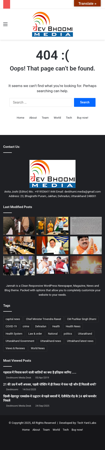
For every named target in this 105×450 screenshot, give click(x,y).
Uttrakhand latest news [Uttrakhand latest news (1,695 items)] (80, 341)
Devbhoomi (12, 389)
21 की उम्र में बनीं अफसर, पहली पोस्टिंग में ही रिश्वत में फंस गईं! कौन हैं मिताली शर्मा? (49, 384)
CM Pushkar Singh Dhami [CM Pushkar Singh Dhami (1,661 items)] (81, 319)
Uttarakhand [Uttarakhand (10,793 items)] (85, 333)
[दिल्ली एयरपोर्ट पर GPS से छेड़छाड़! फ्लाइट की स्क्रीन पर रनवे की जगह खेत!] (19, 265)
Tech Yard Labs (86, 422)
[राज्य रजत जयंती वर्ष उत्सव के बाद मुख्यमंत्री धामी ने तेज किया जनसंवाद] (52, 265)
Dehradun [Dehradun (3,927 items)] (40, 326)
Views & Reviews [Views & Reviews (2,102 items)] (15, 348)
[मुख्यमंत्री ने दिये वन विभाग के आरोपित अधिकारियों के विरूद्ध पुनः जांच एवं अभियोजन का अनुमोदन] (52, 245)
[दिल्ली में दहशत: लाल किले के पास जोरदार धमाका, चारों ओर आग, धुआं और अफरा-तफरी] (86, 265)
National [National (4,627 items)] (53, 333)
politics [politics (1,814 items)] (68, 333)
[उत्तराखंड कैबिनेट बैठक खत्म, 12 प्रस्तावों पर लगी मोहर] (19, 245)
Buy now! (82, 117)
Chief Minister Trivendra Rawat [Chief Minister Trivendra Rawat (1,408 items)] (43, 319)
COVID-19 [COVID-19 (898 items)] (11, 326)
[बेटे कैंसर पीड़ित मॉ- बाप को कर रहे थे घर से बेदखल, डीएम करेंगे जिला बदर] (52, 226)
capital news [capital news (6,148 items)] (13, 319)
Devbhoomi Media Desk (18, 377)
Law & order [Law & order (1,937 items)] (35, 333)
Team (45, 117)
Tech (69, 117)
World (57, 117)
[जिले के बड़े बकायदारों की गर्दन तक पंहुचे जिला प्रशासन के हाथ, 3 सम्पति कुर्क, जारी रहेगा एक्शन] (19, 226)
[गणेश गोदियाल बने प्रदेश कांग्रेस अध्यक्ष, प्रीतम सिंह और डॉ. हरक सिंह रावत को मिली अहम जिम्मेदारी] (86, 245)
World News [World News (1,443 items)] (38, 348)
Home (20, 117)
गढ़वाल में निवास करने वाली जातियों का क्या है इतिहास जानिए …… (39, 372)
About (33, 117)
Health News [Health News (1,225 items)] (73, 326)
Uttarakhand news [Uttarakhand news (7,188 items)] (50, 341)
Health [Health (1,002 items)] (56, 326)
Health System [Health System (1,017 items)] (14, 333)
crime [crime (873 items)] (26, 326)
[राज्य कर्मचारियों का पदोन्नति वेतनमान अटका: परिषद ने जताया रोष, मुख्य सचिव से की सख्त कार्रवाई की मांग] (86, 226)
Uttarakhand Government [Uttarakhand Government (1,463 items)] (20, 341)
